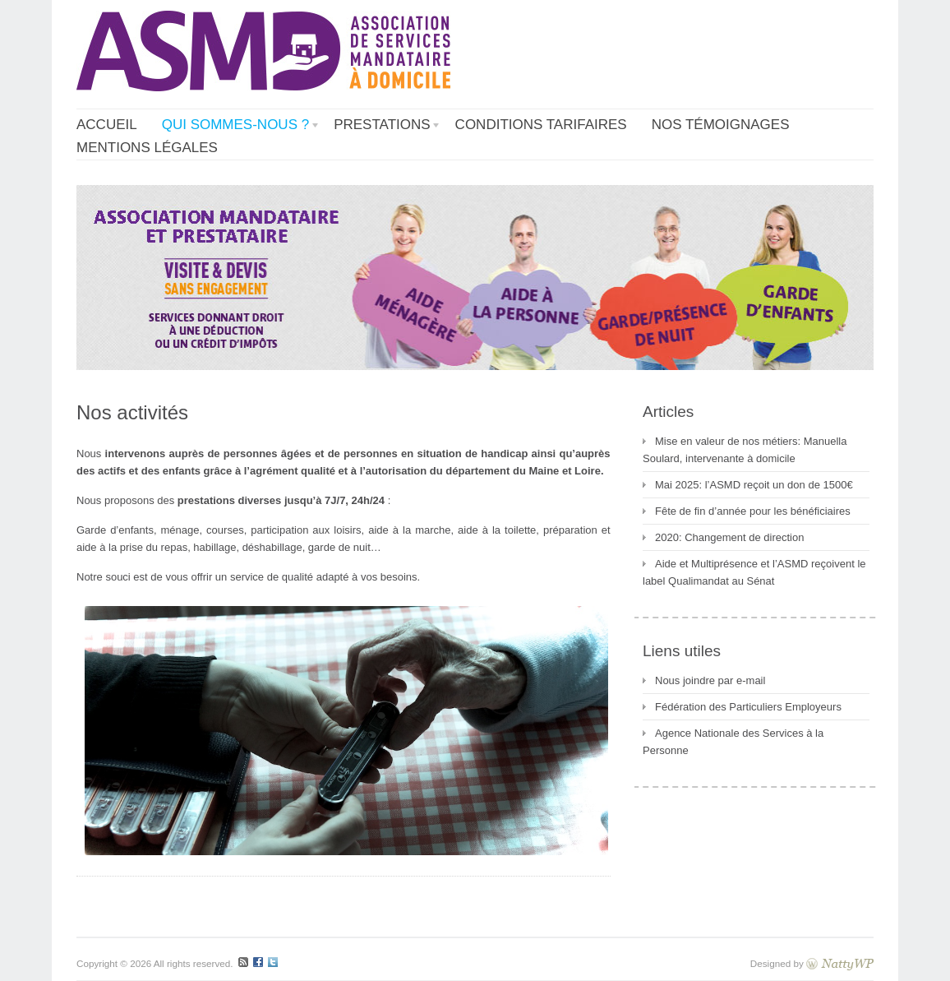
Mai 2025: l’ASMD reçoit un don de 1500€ (754, 485)
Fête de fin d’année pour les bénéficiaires (753, 511)
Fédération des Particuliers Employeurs (748, 707)
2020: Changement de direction (729, 537)
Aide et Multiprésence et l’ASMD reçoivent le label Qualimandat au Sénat (754, 572)
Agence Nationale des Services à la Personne (733, 742)
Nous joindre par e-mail (710, 680)
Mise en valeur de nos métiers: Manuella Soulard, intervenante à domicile (744, 450)
